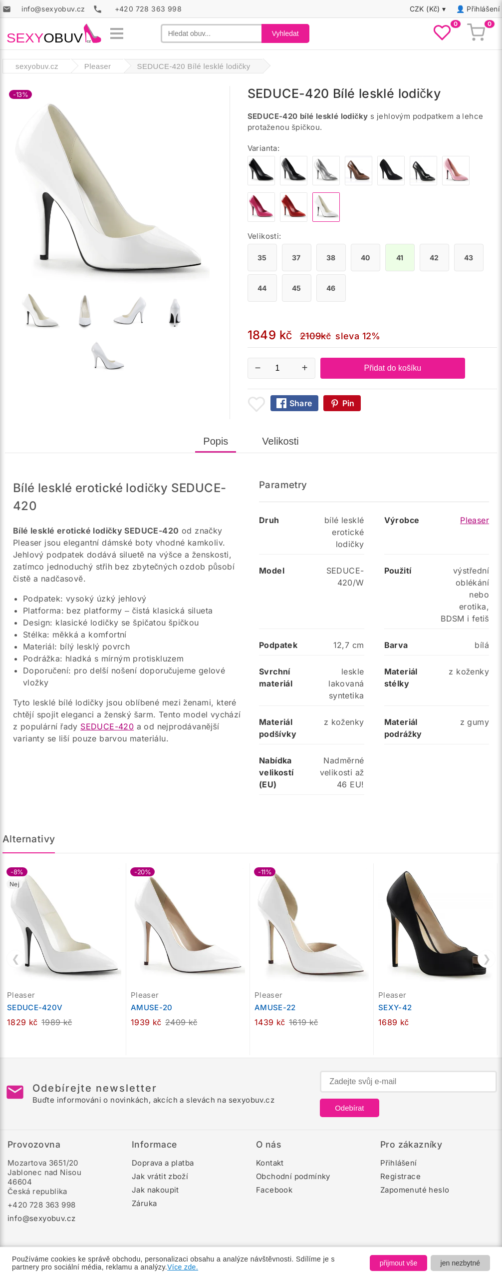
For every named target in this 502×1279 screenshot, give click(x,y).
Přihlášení (483, 8)
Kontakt (270, 1163)
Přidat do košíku (393, 368)
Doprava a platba (163, 1163)
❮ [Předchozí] (15, 958)
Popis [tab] (215, 441)
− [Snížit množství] (258, 367)
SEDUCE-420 (107, 726)
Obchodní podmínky (293, 1176)
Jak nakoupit (155, 1190)
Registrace (400, 1176)
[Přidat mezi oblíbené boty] (256, 404)
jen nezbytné (460, 1263)
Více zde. (182, 1267)
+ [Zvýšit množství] (305, 367)
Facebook (274, 1190)
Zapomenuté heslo (414, 1190)
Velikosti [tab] (280, 441)
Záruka (144, 1203)
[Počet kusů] (281, 368)
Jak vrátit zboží (160, 1176)
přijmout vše (398, 1263)
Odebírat (349, 1108)
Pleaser (474, 520)
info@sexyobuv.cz (41, 1218)
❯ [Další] (487, 958)
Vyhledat (285, 33)
